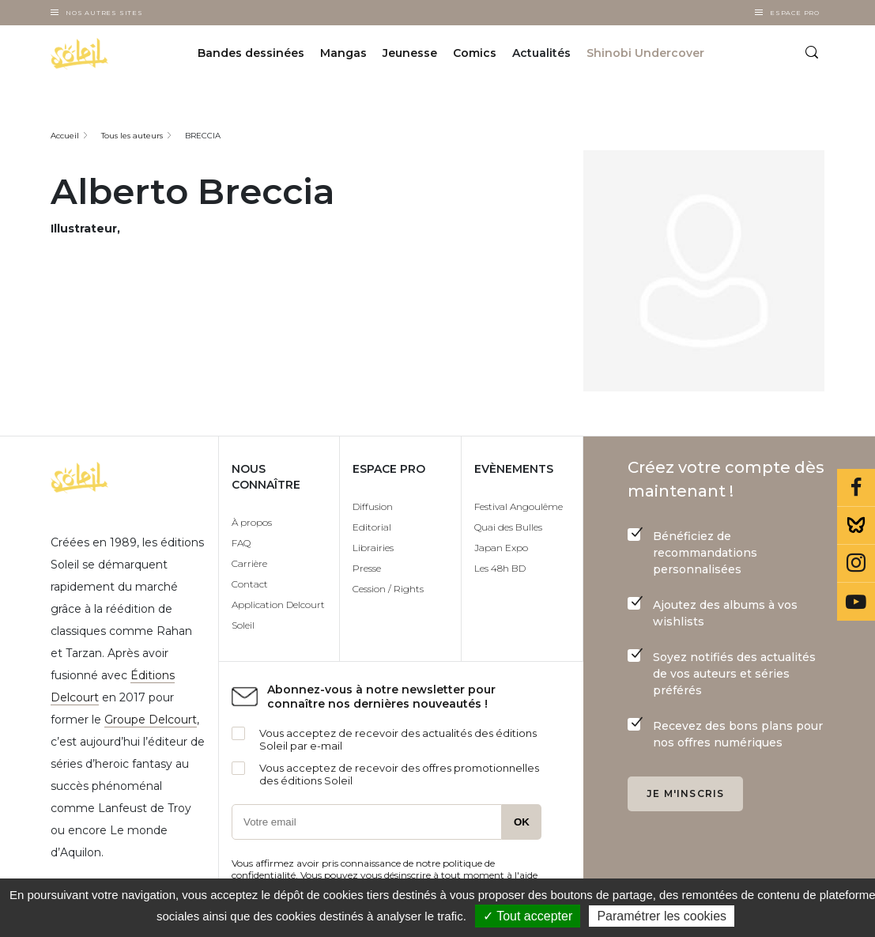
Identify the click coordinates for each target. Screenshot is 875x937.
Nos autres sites (104, 13)
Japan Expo (501, 548)
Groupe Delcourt (150, 719)
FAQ (241, 543)
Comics (474, 54)
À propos (252, 522)
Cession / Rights (388, 589)
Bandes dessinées (251, 54)
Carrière (249, 563)
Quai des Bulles (508, 527)
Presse (367, 568)
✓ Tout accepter (527, 916)
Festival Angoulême (518, 506)
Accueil (65, 135)
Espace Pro (795, 13)
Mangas (343, 54)
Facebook (856, 488)
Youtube (856, 602)
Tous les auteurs (132, 135)
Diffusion (373, 506)
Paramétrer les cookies (661, 916)
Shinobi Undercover (645, 54)
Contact (250, 584)
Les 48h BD (500, 568)
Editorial (372, 527)
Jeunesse (410, 54)
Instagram (856, 564)
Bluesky (856, 526)
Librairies (373, 548)
